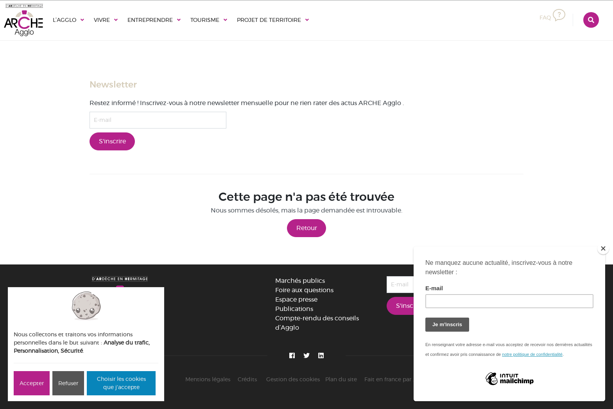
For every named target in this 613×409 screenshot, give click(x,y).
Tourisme (204, 19)
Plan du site (341, 379)
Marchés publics (300, 280)
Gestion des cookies (293, 379)
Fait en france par (396, 379)
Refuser (68, 383)
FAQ (552, 17)
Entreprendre (150, 19)
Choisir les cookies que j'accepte (121, 383)
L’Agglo (64, 19)
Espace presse (296, 299)
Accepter (32, 383)
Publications (294, 309)
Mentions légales (207, 379)
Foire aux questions (304, 290)
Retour (306, 228)
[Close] (603, 248)
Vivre (102, 19)
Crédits (247, 379)
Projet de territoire (269, 19)
